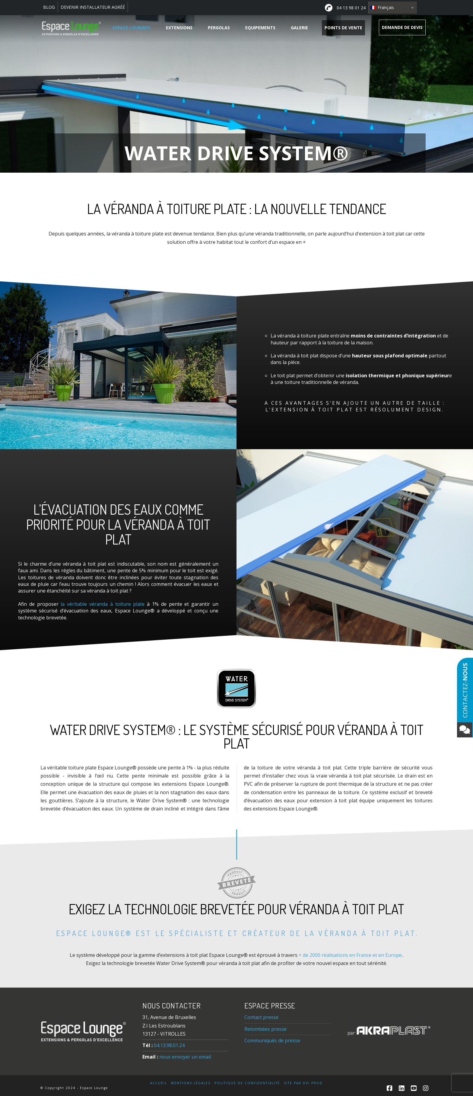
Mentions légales (191, 1083)
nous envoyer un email (185, 1056)
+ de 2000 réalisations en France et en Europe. (351, 955)
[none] (393, 8)
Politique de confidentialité (247, 1083)
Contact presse (261, 1017)
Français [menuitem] (386, 7)
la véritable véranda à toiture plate (102, 604)
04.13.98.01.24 (169, 1045)
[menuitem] (393, 8)
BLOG (49, 7)
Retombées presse (265, 1029)
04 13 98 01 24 (345, 7)
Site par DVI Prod (303, 1083)
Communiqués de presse (272, 1040)
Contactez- (464, 700)
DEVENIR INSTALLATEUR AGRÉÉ (93, 7)
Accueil (158, 1083)
